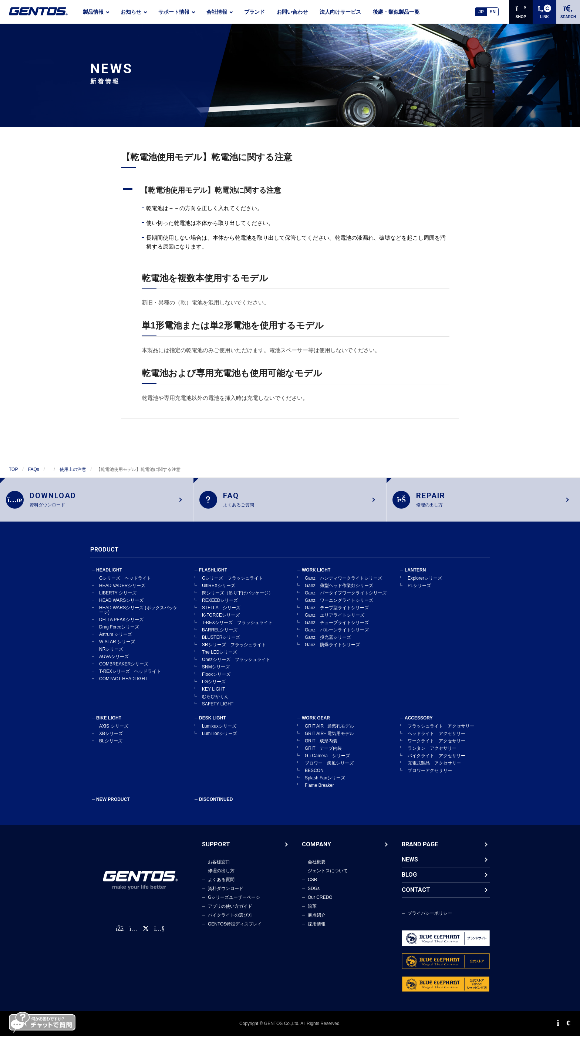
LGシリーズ (214, 687)
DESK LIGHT (212, 723)
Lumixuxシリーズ (219, 732)
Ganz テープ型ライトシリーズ (337, 613)
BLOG (409, 880)
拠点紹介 (317, 921)
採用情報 (317, 930)
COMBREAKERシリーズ (123, 669)
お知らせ (131, 12)
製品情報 (93, 12)
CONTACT (416, 895)
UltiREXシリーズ (218, 591)
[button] (290, 190)
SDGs (314, 894)
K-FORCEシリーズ (221, 621)
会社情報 (216, 12)
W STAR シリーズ (117, 647)
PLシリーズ (419, 591)
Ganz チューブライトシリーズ (337, 628)
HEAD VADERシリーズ (122, 591)
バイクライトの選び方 (230, 921)
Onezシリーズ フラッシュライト (236, 665)
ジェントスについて (328, 876)
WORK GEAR (316, 723)
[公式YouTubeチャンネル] (159, 934)
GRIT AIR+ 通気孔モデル (329, 732)
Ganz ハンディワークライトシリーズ (343, 584)
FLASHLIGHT (213, 576)
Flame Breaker (319, 791)
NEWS (410, 865)
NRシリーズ (111, 655)
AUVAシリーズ (114, 662)
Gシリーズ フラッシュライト (232, 584)
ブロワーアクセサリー (430, 776)
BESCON (314, 776)
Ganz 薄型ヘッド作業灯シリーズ (339, 591)
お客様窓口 (219, 867)
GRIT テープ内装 (323, 754)
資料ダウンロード (225, 894)
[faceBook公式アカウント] (120, 934)
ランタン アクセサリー (432, 754)
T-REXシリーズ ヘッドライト (130, 677)
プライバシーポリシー (430, 919)
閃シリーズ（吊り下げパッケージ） (237, 598)
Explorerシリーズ (425, 584)
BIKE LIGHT (108, 723)
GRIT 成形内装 (321, 746)
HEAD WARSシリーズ (121, 606)
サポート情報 (173, 12)
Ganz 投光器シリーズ (328, 643)
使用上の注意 (73, 469)
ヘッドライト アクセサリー (436, 739)
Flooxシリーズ (216, 680)
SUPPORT (216, 850)
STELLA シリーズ (221, 613)
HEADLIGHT (109, 576)
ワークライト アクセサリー (436, 746)
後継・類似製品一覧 (396, 12)
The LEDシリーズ (219, 658)
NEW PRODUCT (113, 805)
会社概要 (317, 867)
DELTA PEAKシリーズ (121, 625)
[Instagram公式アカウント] (133, 934)
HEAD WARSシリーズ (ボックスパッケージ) (138, 616)
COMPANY (316, 850)
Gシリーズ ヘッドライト (125, 584)
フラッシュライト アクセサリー (441, 732)
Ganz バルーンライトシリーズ (337, 635)
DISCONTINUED (216, 805)
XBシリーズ (111, 739)
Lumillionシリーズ (219, 739)
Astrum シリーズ (115, 640)
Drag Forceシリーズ (119, 632)
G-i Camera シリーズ (327, 761)
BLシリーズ (110, 746)
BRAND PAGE (420, 850)
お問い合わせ (292, 12)
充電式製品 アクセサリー (434, 769)
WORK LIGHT (316, 576)
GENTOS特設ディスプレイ (235, 930)
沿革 (312, 912)
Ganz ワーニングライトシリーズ (339, 606)
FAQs (33, 469)
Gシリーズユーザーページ (234, 903)
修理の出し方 (221, 876)
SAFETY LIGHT (217, 709)
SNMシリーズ (216, 672)
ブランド (254, 12)
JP (481, 11)
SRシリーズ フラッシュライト (234, 650)
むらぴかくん (215, 702)
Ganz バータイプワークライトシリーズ (346, 598)
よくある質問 (221, 885)
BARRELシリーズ (219, 635)
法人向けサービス (340, 12)
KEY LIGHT (213, 695)
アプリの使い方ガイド (230, 912)
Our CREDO (320, 903)
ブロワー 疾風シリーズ (329, 769)
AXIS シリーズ (113, 732)
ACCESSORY (419, 723)
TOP (13, 469)
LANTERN (415, 576)
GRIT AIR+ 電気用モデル (329, 739)
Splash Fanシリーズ (325, 783)
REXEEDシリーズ (220, 606)
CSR (312, 885)
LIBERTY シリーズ (117, 598)
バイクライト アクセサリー (436, 761)
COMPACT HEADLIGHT (123, 684)
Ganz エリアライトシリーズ (334, 621)
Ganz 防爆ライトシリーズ (332, 650)
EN (492, 11)
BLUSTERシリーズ (221, 643)
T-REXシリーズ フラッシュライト (237, 628)
